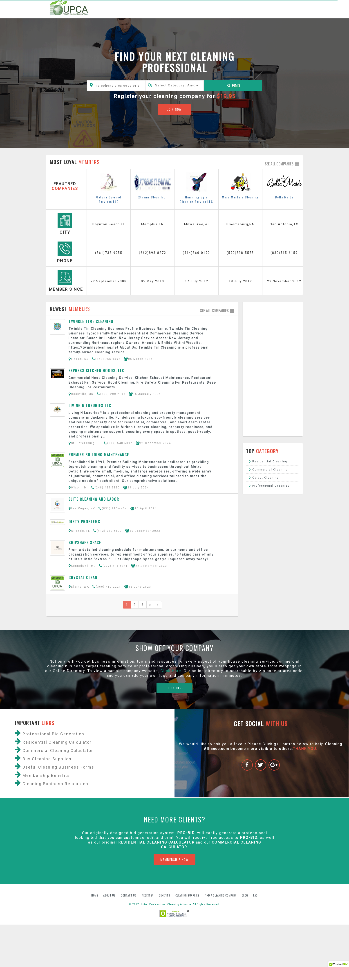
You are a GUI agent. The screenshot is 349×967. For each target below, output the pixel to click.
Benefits (165, 895)
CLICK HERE (174, 688)
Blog (245, 895)
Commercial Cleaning (270, 469)
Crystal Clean (83, 577)
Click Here (171, 671)
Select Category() (176, 85)
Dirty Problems (84, 521)
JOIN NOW (174, 109)
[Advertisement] (273, 369)
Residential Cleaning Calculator (156, 842)
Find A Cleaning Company (221, 895)
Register (148, 895)
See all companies (282, 164)
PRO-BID (248, 837)
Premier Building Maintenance (99, 454)
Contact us (129, 895)
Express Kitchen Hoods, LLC (97, 370)
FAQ (255, 895)
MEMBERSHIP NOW (174, 859)
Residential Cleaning (269, 461)
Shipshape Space (85, 542)
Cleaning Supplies (187, 895)
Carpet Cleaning (265, 477)
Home (95, 895)
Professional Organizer (271, 485)
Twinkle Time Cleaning (91, 321)
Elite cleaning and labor (94, 499)
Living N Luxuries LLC (90, 405)
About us (109, 895)
